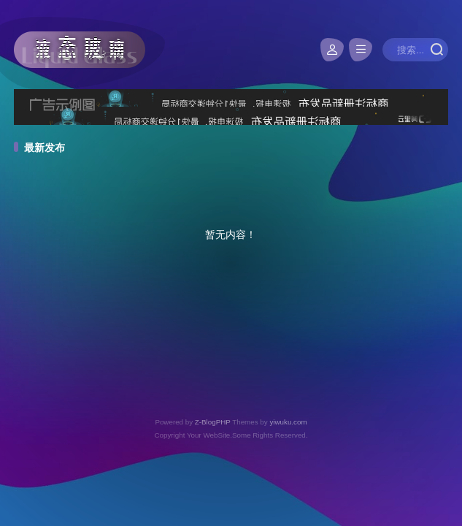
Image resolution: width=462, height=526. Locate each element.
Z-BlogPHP (213, 422)
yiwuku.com (288, 422)
